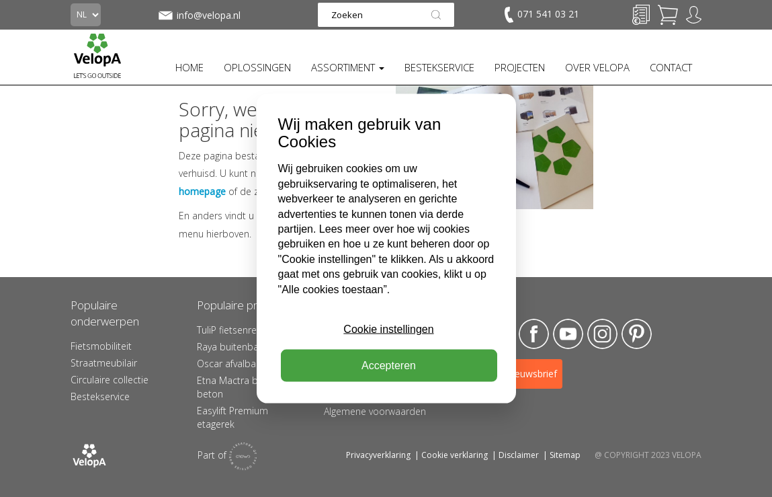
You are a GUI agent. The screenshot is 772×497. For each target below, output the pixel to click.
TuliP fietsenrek (229, 329)
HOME (189, 67)
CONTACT (671, 67)
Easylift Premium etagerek (232, 417)
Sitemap (565, 455)
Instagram (602, 334)
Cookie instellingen (388, 329)
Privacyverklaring (378, 455)
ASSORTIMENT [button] (347, 67)
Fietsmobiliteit (101, 346)
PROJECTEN (520, 67)
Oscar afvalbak (229, 363)
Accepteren (388, 365)
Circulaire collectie (109, 379)
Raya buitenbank (233, 346)
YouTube (568, 334)
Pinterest (636, 334)
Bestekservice (100, 396)
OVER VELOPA (597, 67)
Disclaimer (519, 455)
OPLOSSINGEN (257, 67)
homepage (202, 191)
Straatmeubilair (104, 362)
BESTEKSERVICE (439, 67)
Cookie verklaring (454, 455)
